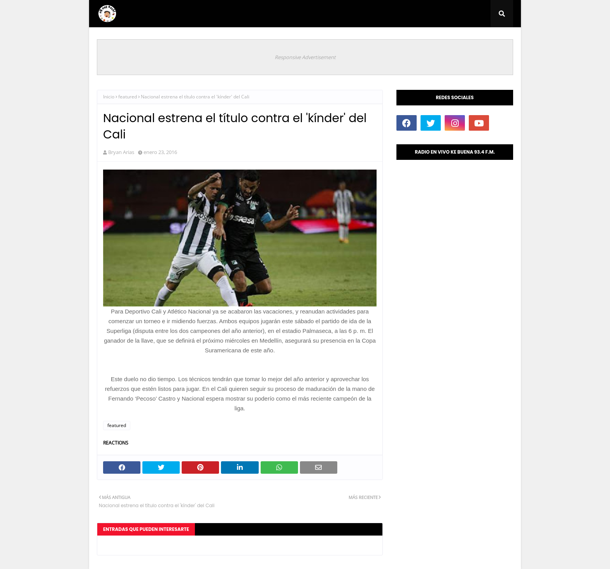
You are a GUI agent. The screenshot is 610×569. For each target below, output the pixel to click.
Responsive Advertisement (305, 57)
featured (127, 96)
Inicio (108, 96)
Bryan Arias (121, 152)
